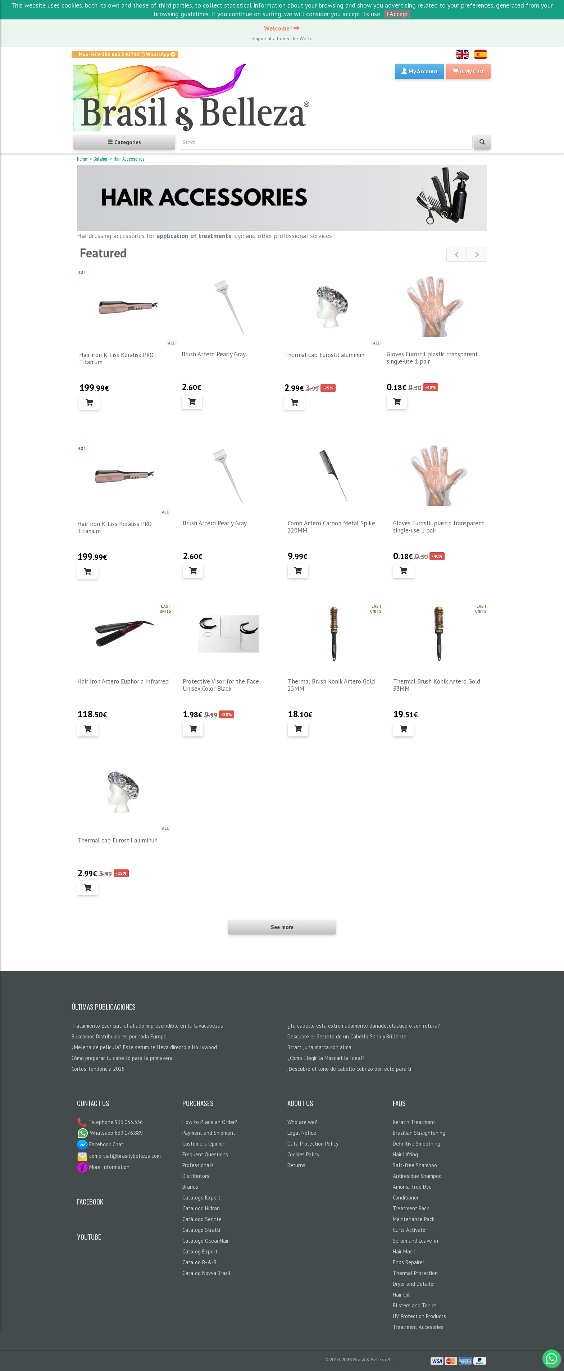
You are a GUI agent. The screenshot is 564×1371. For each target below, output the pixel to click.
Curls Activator (410, 1229)
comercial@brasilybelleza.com (119, 1155)
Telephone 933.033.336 (115, 1122)
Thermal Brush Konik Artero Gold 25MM (331, 685)
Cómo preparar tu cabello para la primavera (122, 1058)
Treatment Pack (411, 1208)
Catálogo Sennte (202, 1219)
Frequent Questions (205, 1154)
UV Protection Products (419, 1316)
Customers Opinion (204, 1143)
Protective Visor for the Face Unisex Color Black (221, 685)
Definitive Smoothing (416, 1143)
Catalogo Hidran (201, 1208)
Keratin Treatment (414, 1122)
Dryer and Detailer (414, 1283)
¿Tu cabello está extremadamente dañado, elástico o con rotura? (363, 1025)
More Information (103, 1167)
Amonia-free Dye (412, 1186)
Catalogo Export (201, 1197)
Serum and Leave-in (415, 1240)
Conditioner (406, 1197)
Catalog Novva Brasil (206, 1273)
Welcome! (282, 28)
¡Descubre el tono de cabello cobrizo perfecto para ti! (350, 1068)
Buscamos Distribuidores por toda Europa (119, 1036)
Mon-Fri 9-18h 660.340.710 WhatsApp (127, 54)
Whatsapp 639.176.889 (110, 1132)
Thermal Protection (415, 1273)
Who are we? (302, 1122)
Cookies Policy (303, 1154)
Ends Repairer (408, 1262)
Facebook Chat (100, 1144)
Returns (296, 1165)
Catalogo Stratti (201, 1229)
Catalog (100, 158)
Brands (190, 1186)
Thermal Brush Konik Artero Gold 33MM (436, 685)
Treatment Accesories (418, 1327)
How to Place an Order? (209, 1122)
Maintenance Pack (414, 1219)
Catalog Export (200, 1251)
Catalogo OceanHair (205, 1240)
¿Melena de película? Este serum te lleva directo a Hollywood (144, 1047)
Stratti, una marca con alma (319, 1047)
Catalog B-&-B (199, 1262)
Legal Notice (301, 1132)
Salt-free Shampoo (415, 1165)
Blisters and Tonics (415, 1305)
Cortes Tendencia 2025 (98, 1068)
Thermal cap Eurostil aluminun (324, 355)
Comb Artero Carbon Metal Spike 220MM (331, 526)
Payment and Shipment (208, 1132)
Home (82, 158)
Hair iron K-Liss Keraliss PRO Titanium (116, 358)
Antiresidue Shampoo (417, 1176)
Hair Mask (404, 1251)
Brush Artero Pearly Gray (214, 354)
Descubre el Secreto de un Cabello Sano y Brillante (346, 1036)
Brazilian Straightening (419, 1132)
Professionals (198, 1165)
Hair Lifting (405, 1154)
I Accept (397, 14)
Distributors (195, 1176)
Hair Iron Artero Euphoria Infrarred (123, 681)
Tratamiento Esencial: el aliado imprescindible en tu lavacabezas (147, 1025)
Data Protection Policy (312, 1143)
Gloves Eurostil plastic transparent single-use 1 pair (432, 357)
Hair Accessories (129, 158)
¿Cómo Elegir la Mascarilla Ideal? (326, 1058)
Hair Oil (401, 1294)
